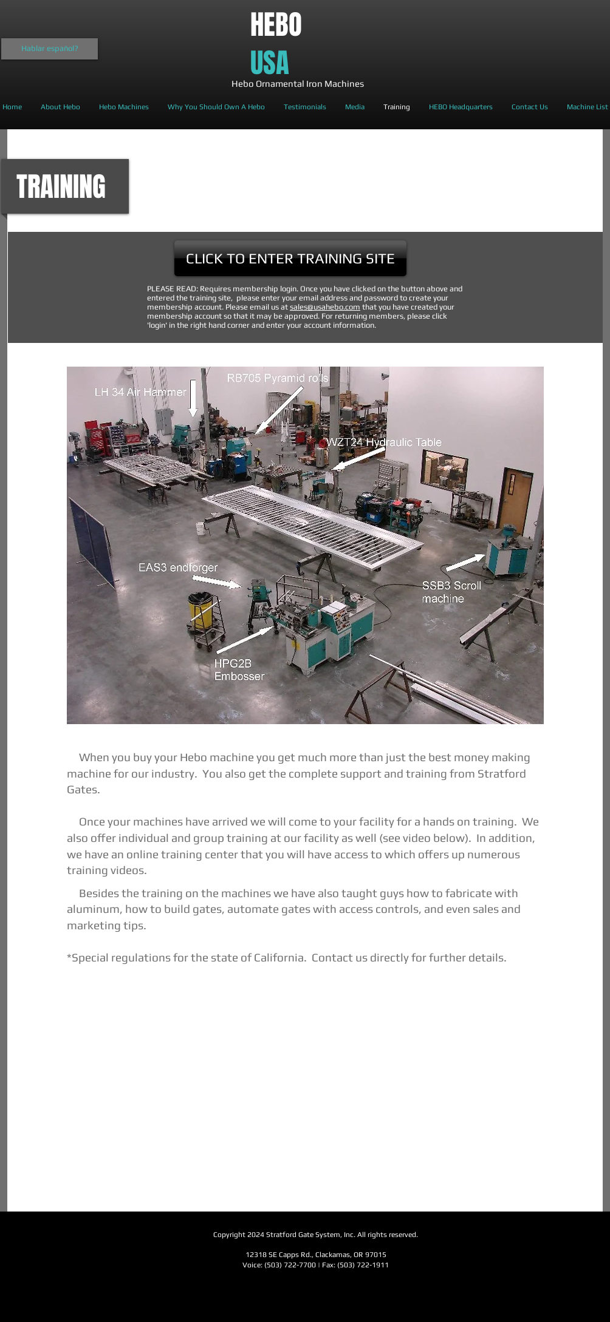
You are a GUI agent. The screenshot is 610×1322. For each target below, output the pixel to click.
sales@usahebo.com (325, 306)
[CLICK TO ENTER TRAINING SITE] (290, 258)
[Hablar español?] (49, 48)
